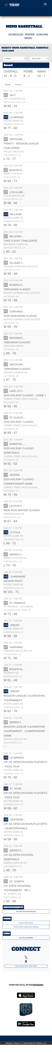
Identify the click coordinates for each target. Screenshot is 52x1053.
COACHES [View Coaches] (42, 34)
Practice (18, 85)
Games (8, 85)
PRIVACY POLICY (12, 1043)
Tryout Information (26, 923)
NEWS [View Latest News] (28, 38)
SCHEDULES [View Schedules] (15, 34)
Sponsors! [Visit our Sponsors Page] (38, 985)
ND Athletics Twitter (26, 966)
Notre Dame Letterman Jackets (26, 927)
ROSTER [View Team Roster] (29, 34)
